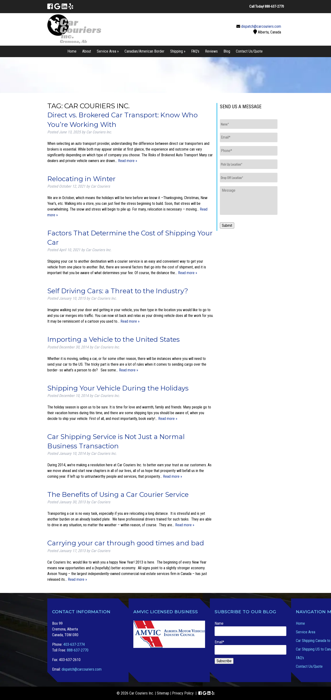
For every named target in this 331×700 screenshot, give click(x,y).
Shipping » (177, 51)
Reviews (211, 51)
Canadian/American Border (144, 51)
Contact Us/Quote (249, 51)
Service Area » (108, 51)
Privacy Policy (183, 693)
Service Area (305, 632)
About (86, 51)
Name (250, 628)
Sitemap (163, 693)
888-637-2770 (77, 650)
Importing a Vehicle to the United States (113, 339)
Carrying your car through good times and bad (125, 543)
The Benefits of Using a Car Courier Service (118, 494)
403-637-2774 (74, 644)
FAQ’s (195, 51)
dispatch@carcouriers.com (261, 26)
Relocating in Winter (81, 179)
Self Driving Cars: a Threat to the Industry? (117, 291)
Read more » (127, 160)
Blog (226, 51)
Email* (250, 647)
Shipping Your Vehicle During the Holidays (118, 388)
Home (71, 51)
